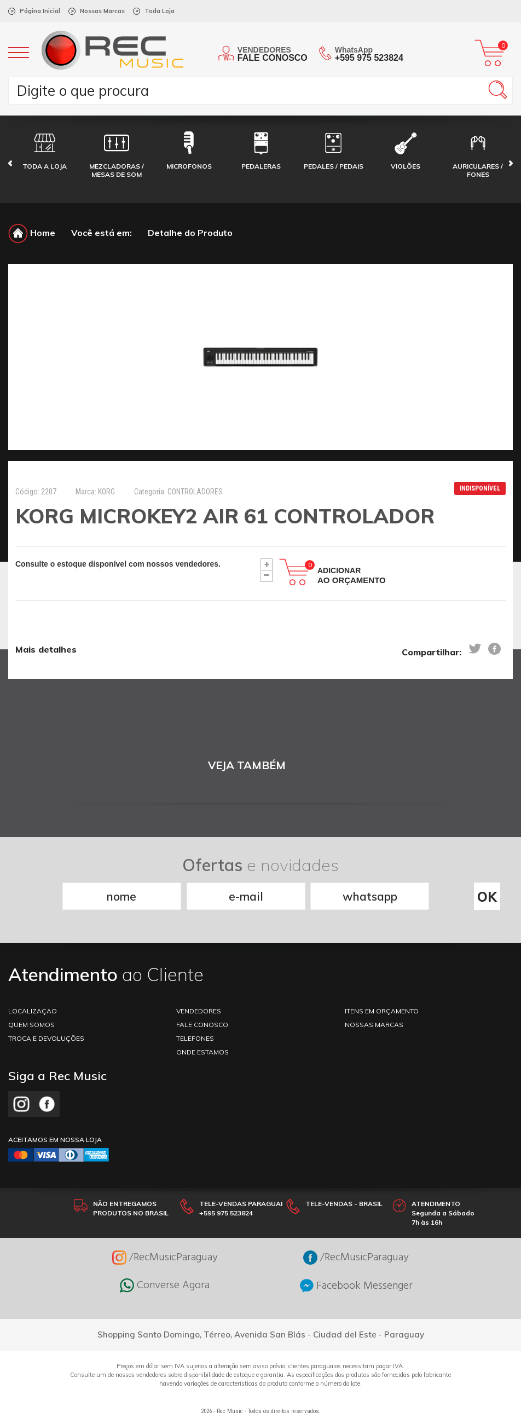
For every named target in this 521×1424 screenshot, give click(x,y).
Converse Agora (165, 1285)
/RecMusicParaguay (165, 1257)
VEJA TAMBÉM (247, 765)
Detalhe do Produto (190, 232)
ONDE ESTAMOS (202, 1052)
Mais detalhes (46, 649)
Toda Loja (159, 11)
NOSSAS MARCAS (374, 1025)
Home (31, 232)
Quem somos (31, 1025)
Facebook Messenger (356, 1286)
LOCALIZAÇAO (32, 1011)
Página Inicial (40, 11)
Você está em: (101, 232)
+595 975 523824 (369, 57)
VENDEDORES (198, 1011)
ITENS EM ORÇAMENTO (382, 1011)
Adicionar (351, 575)
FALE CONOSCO (202, 1025)
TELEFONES (195, 1038)
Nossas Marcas (102, 11)
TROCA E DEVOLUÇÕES (46, 1038)
